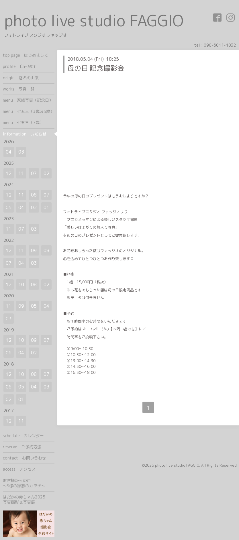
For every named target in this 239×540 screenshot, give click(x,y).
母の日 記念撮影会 (95, 68)
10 (21, 284)
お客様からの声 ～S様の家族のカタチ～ (28, 483)
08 (34, 195)
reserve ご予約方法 (22, 446)
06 (8, 352)
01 (46, 207)
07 (34, 173)
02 (46, 173)
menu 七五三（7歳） (23, 122)
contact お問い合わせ (24, 458)
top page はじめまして (25, 55)
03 (21, 152)
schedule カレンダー (23, 435)
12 (8, 173)
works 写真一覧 (18, 89)
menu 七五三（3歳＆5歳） (28, 111)
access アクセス (19, 469)
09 (34, 250)
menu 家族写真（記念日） (28, 100)
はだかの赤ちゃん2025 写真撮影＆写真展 (28, 499)
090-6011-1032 (220, 45)
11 (21, 173)
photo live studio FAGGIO (93, 20)
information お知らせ (24, 134)
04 (8, 152)
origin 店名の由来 (21, 77)
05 (8, 207)
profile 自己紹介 (19, 66)
